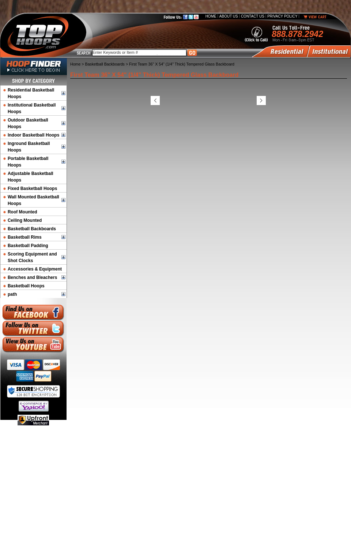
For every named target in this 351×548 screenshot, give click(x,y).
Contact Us (252, 16)
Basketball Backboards (32, 228)
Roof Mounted (22, 212)
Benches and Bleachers (32, 277)
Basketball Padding (28, 245)
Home (210, 16)
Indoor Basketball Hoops (33, 135)
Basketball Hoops (26, 285)
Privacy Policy (282, 16)
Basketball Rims (25, 237)
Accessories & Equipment (35, 269)
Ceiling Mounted (25, 220)
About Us (228, 16)
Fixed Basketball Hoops (32, 188)
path (12, 294)
